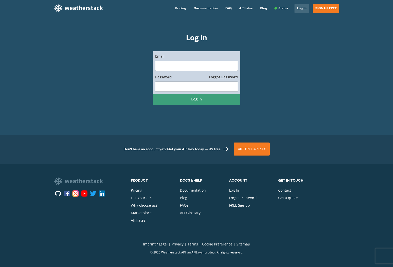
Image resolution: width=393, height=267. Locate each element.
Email (159, 56)
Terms (192, 244)
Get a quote (288, 197)
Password (196, 77)
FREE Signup (239, 205)
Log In (302, 8)
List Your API (141, 197)
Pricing (180, 8)
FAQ (228, 8)
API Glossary (190, 212)
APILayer (197, 252)
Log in (196, 99)
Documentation (206, 8)
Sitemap (243, 244)
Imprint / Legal (155, 244)
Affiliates (246, 8)
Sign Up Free (326, 8)
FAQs (184, 205)
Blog (263, 8)
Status (283, 8)
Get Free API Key (252, 149)
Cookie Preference (217, 244)
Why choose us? (144, 205)
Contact (284, 190)
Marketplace (141, 212)
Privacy (177, 244)
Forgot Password (223, 77)
